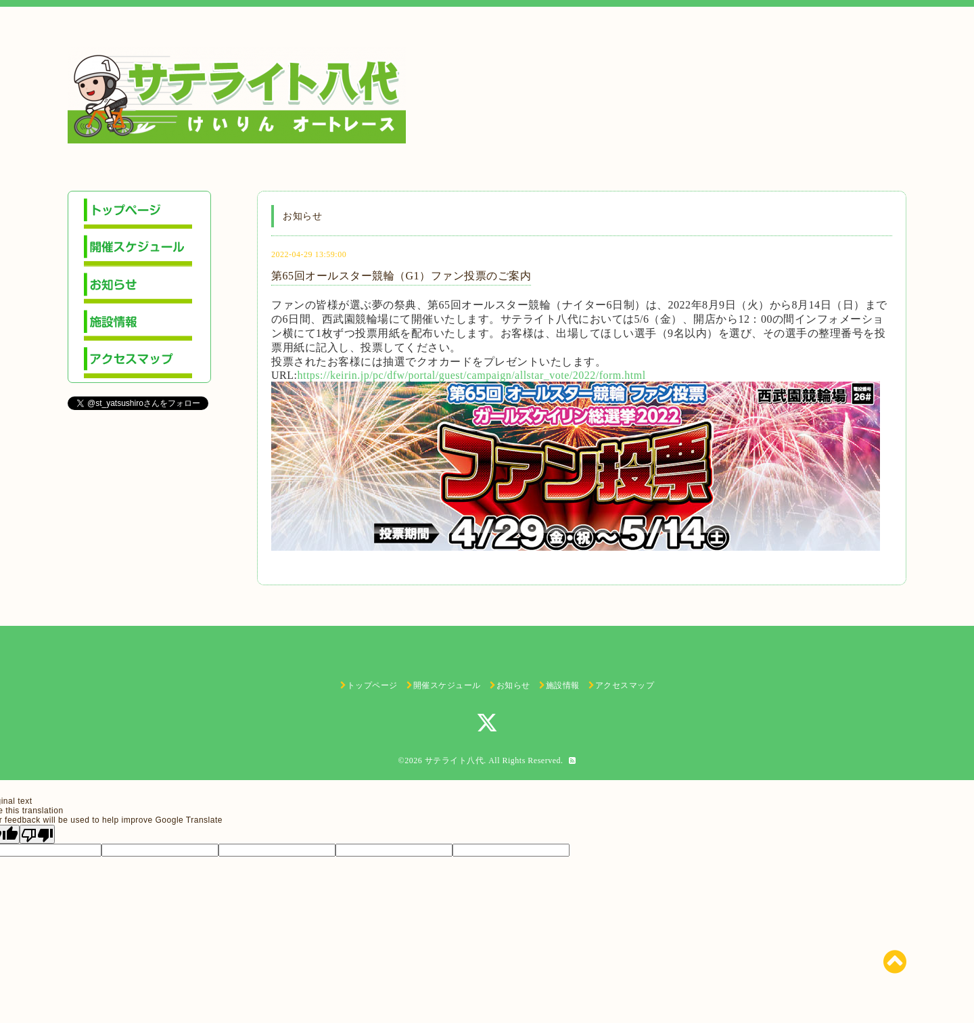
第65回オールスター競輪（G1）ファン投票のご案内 (401, 275)
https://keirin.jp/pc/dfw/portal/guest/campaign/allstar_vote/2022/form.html (471, 375)
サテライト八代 (454, 760)
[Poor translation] (37, 834)
